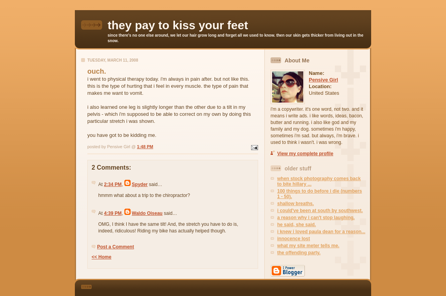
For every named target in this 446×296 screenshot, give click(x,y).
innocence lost (293, 238)
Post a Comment (115, 247)
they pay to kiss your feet (178, 25)
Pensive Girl (323, 80)
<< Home (102, 257)
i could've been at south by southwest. (320, 210)
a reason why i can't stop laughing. (316, 217)
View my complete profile (305, 153)
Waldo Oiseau (147, 213)
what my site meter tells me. (308, 245)
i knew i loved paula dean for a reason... (321, 231)
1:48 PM (145, 146)
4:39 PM (113, 213)
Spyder (140, 184)
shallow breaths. (295, 203)
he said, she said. (296, 224)
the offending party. (298, 252)
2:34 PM (113, 184)
